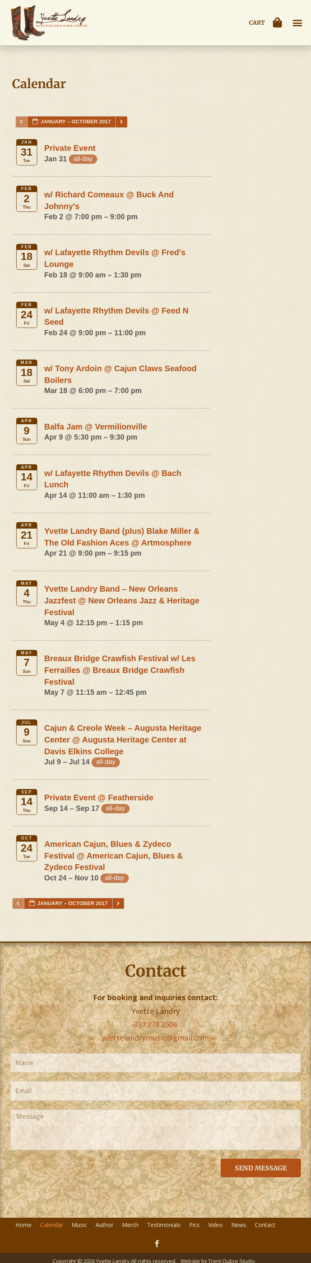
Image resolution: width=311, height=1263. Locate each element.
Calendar (51, 1225)
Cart (257, 22)
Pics (194, 1225)
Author (104, 1225)
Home (23, 1225)
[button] (297, 22)
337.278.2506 (155, 1024)
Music (79, 1225)
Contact (265, 1225)
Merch (130, 1225)
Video (215, 1225)
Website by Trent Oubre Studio (218, 1255)
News (238, 1225)
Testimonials (164, 1225)
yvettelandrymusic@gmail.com (155, 1038)
